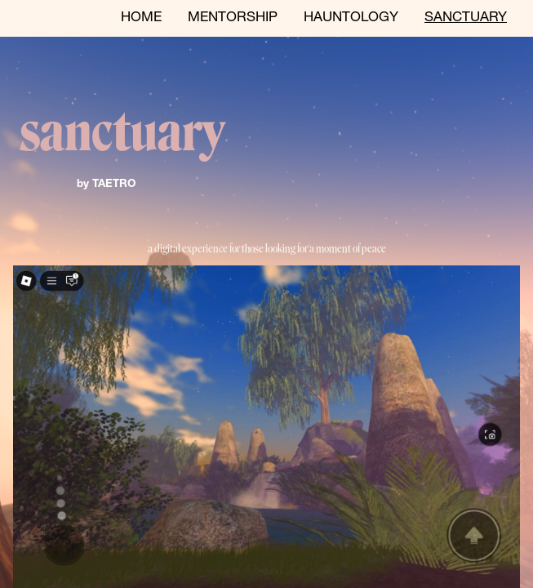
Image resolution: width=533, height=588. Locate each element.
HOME (141, 18)
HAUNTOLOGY (351, 18)
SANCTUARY (465, 18)
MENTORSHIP (233, 18)
